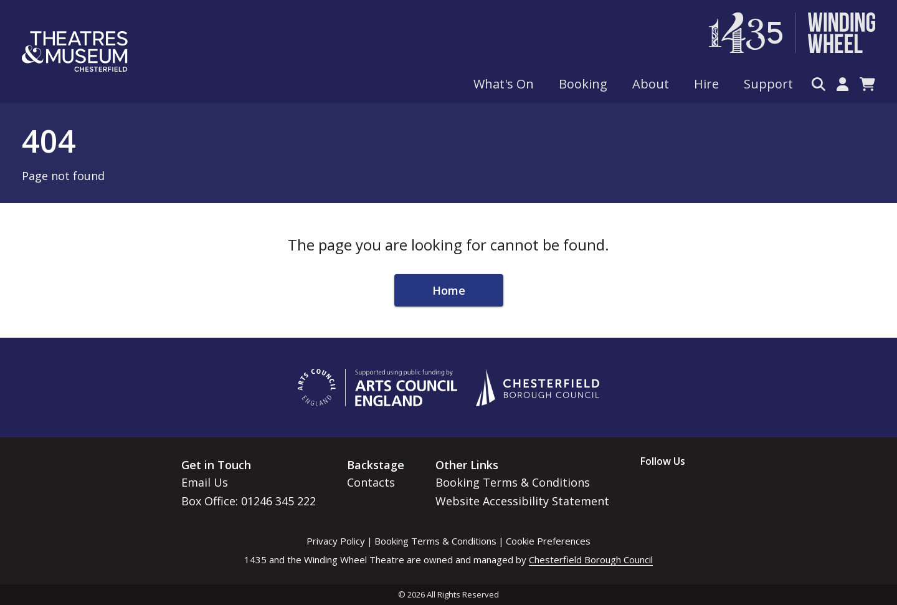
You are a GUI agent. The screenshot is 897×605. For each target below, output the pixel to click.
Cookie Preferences (548, 541)
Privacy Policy (335, 541)
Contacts (371, 482)
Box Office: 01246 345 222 (248, 500)
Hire (706, 83)
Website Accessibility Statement (522, 500)
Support (768, 83)
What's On (503, 83)
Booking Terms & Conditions (512, 482)
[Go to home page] (75, 51)
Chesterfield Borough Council (591, 559)
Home (448, 290)
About (650, 83)
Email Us (204, 482)
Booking (583, 83)
